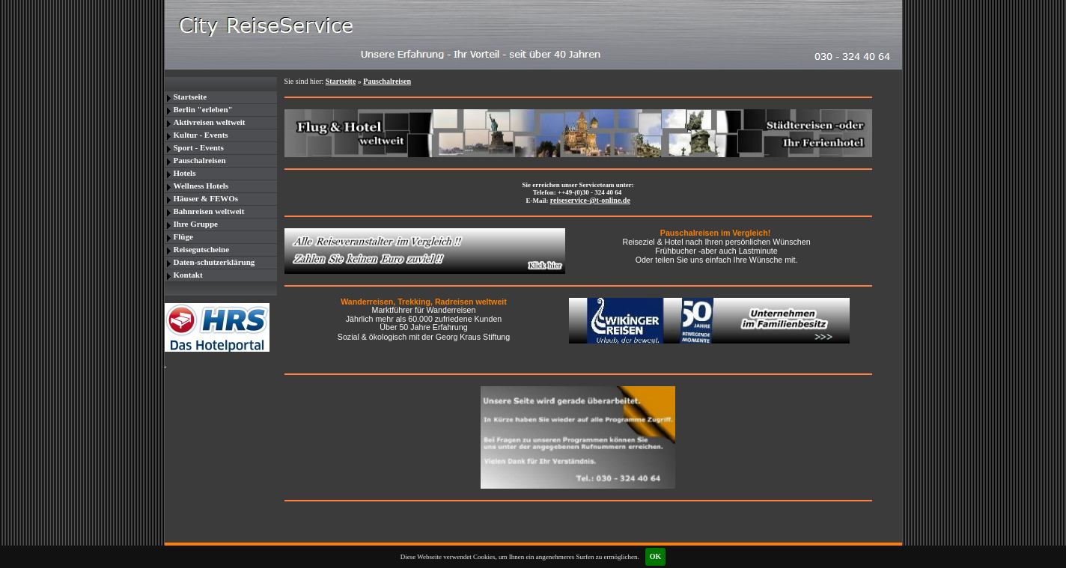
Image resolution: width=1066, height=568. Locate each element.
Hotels (185, 172)
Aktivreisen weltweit (210, 121)
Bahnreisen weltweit (209, 211)
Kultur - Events (201, 134)
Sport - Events (199, 147)
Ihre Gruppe (196, 223)
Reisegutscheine (202, 249)
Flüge (183, 236)
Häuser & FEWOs (206, 198)
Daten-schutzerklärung (214, 261)
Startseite (190, 96)
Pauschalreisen (200, 160)
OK (656, 556)
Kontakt (188, 274)
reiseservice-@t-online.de (590, 200)
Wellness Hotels (201, 185)
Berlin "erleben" (203, 109)
